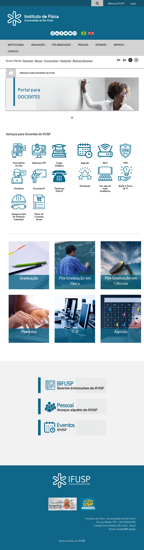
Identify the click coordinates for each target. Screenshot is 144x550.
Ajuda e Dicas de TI (125, 187)
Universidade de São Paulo (38, 20)
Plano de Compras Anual (38, 217)
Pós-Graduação (61, 44)
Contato (13, 51)
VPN (125, 163)
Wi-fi (105, 163)
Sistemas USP (39, 163)
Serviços (119, 44)
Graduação (38, 44)
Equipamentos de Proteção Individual (19, 217)
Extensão (100, 44)
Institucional (16, 44)
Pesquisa (83, 44)
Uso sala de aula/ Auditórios (105, 189)
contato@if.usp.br (126, 529)
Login (133, 3)
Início (11, 73)
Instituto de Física (41, 16)
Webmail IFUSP (116, 3)
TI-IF (75, 332)
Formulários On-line (19, 164)
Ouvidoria (19, 188)
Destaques (85, 186)
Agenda (85, 163)
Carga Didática (59, 164)
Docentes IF (39, 188)
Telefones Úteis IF (59, 189)
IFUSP (82, 540)
